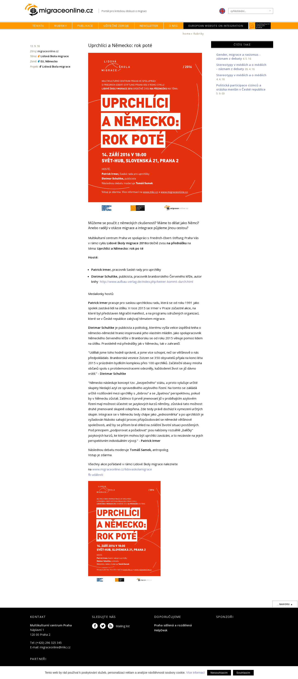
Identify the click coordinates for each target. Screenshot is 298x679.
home (187, 33)
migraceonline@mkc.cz (55, 647)
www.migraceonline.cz (108, 469)
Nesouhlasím (219, 672)
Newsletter (149, 26)
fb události (95, 474)
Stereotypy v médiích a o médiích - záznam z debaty (241, 67)
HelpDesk (160, 630)
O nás (173, 26)
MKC (260, 26)
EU (42, 61)
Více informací (195, 672)
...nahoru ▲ (285, 604)
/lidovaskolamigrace (138, 469)
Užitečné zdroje (116, 26)
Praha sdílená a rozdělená (173, 625)
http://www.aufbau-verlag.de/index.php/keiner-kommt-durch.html (146, 281)
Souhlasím (243, 672)
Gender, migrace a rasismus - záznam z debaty (238, 56)
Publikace (85, 26)
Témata (38, 26)
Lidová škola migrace (55, 56)
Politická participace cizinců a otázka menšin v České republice (241, 87)
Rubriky (60, 26)
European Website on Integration (216, 26)
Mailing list (123, 626)
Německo (51, 61)
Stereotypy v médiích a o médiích (241, 75)
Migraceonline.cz (62, 10)
